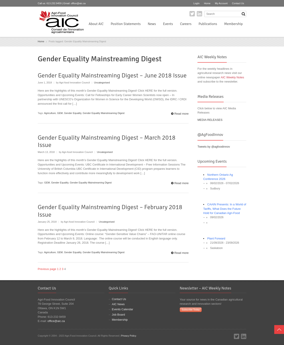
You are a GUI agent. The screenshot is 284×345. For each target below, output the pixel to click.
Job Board (118, 314)
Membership (233, 24)
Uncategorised (102, 82)
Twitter (192, 13)
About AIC (96, 24)
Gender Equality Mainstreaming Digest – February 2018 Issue (110, 210)
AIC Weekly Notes (232, 77)
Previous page (47, 269)
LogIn (196, 3)
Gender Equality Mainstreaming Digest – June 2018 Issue (112, 75)
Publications (208, 24)
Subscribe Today (191, 309)
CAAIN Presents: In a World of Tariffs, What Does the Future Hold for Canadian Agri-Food (224, 209)
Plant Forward (216, 238)
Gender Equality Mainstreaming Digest (103, 113)
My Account (221, 3)
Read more (181, 113)
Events (168, 24)
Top (279, 329)
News (152, 24)
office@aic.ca (78, 3)
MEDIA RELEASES (210, 119)
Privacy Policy (128, 335)
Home (207, 3)
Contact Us (238, 3)
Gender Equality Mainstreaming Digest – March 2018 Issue (107, 141)
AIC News (118, 304)
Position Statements (126, 24)
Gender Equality (72, 113)
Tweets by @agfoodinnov (213, 146)
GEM (60, 113)
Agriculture (50, 113)
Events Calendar (122, 309)
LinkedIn (199, 13)
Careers (185, 24)
